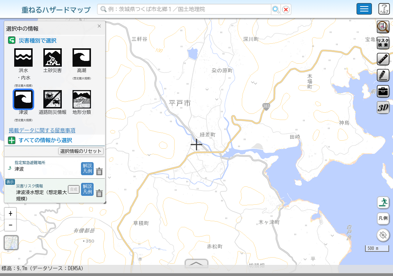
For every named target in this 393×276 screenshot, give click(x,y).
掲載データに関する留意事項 (42, 130)
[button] (10, 216)
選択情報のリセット (81, 151)
